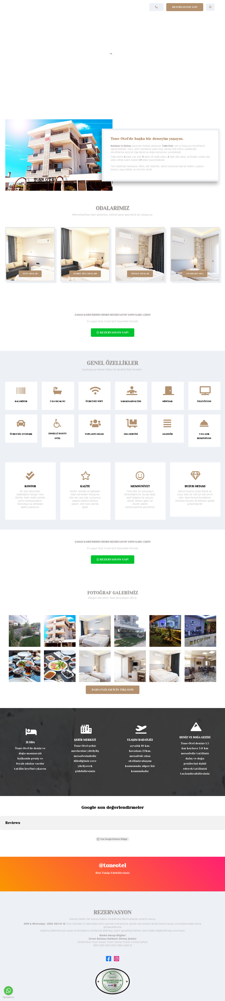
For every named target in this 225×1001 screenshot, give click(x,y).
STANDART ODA (194, 273)
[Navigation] (210, 7)
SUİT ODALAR (30, 273)
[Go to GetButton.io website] (8, 997)
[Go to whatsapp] (8, 990)
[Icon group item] (108, 956)
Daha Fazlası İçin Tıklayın (113, 689)
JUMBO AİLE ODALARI (85, 273)
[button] (3, 833)
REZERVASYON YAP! (112, 332)
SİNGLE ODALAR (140, 273)
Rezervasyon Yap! (184, 7)
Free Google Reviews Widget (112, 839)
